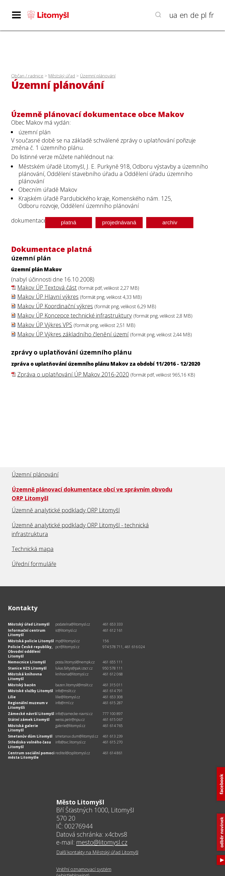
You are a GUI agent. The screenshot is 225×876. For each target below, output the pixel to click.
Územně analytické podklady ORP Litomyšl (66, 510)
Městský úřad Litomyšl (29, 624)
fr (211, 15)
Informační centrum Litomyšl (26, 633)
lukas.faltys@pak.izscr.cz (74, 668)
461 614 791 (113, 690)
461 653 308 (113, 696)
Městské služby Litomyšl (30, 690)
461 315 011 (113, 684)
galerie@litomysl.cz (70, 725)
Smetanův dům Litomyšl (30, 736)
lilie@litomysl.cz (67, 696)
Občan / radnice (27, 76)
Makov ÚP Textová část (47, 288)
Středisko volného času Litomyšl (29, 744)
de (194, 15)
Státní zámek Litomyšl (29, 719)
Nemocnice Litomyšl (27, 662)
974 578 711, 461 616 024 (124, 646)
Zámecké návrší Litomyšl (31, 713)
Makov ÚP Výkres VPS (44, 325)
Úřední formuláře (34, 564)
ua (173, 15)
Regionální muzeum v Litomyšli (28, 705)
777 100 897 (113, 713)
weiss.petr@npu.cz (70, 719)
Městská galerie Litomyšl (23, 728)
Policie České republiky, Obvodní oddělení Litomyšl (30, 651)
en (184, 15)
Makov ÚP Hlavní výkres (48, 297)
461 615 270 (113, 742)
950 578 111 (113, 668)
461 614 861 (113, 752)
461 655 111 (113, 662)
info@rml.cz (64, 702)
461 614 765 (113, 725)
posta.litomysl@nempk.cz (75, 662)
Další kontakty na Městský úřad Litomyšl (97, 852)
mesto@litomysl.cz (101, 842)
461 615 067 (113, 719)
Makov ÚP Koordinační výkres (55, 306)
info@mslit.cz (65, 690)
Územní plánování (97, 76)
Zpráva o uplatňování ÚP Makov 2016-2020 (73, 374)
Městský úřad (61, 76)
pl (204, 15)
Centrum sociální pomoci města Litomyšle (31, 755)
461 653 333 (113, 624)
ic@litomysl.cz (66, 630)
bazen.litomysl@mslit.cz (74, 684)
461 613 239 (113, 736)
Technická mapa (33, 549)
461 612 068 (113, 674)
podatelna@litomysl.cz (72, 624)
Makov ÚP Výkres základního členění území (73, 334)
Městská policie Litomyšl (31, 640)
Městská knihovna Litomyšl (25, 676)
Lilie (12, 696)
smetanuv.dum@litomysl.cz (76, 736)
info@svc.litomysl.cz (70, 742)
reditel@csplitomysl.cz (72, 752)
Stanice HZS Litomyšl (27, 668)
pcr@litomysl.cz (67, 646)
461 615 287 (113, 702)
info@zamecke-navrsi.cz (74, 713)
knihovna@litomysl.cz (71, 674)
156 (106, 640)
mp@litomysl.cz (67, 640)
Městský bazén (22, 684)
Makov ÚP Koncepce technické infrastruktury (74, 315)
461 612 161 (113, 630)
